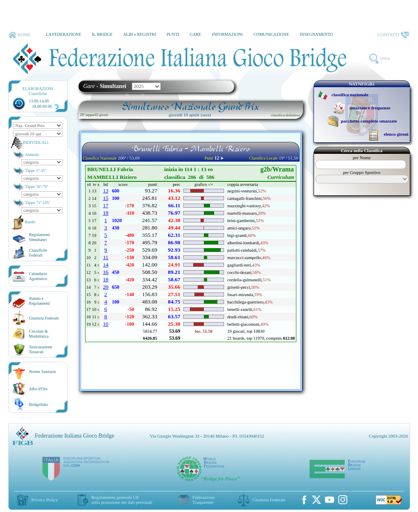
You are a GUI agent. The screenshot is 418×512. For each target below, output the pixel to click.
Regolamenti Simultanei (39, 237)
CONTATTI (393, 35)
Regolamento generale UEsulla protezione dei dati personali (121, 500)
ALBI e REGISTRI (139, 34)
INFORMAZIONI (227, 34)
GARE (195, 34)
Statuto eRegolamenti (39, 301)
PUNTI (172, 34)
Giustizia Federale (44, 318)
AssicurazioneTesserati (41, 349)
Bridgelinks (38, 404)
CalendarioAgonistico (38, 276)
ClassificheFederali (38, 252)
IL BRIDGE (102, 34)
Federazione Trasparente (203, 500)
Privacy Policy (44, 499)
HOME (19, 35)
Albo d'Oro (38, 389)
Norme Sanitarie (42, 371)
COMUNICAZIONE (271, 34)
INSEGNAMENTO (316, 34)
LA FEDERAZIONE (63, 34)
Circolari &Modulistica (39, 333)
